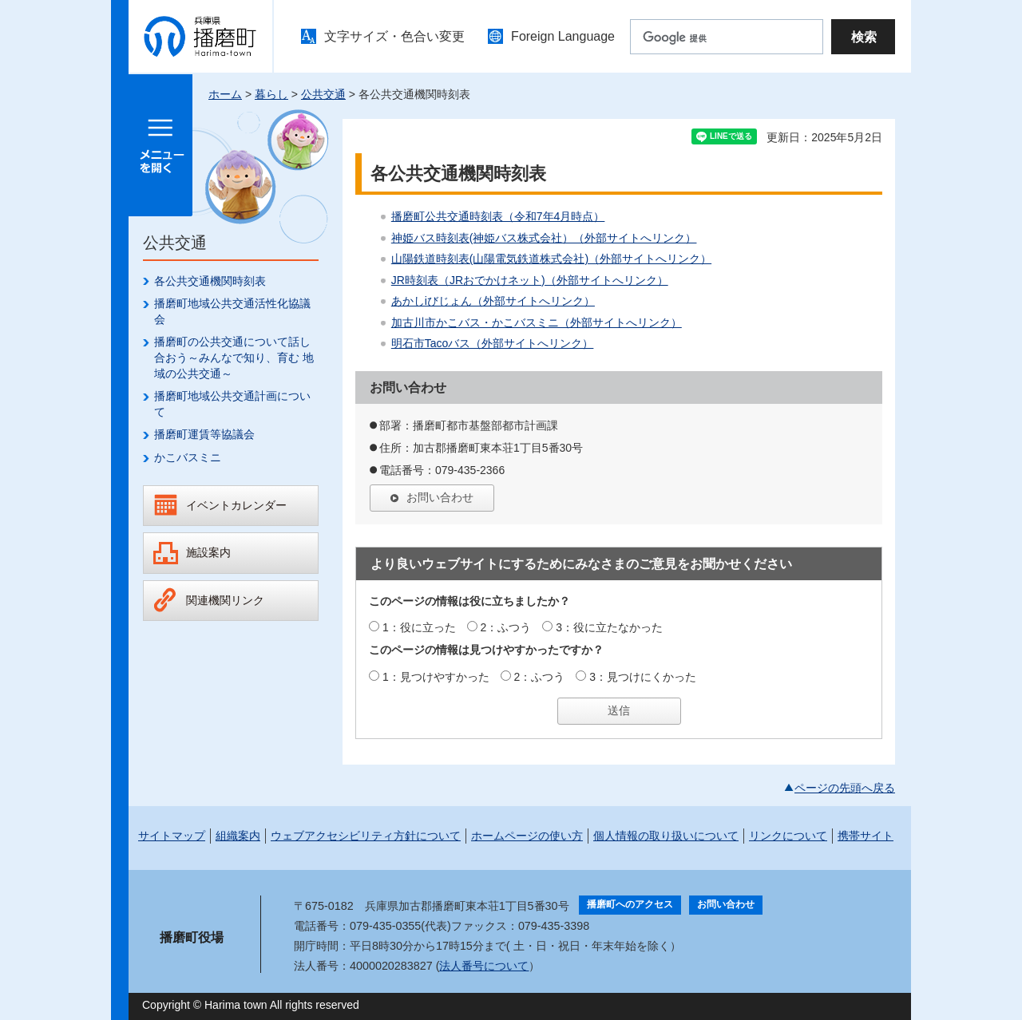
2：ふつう (506, 627)
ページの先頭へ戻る (844, 787)
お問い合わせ (439, 497)
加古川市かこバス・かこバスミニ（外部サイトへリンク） (536, 322)
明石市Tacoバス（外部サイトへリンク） (492, 343)
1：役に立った (419, 627)
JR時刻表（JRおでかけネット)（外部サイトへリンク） (529, 280)
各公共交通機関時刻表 (210, 281)
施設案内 (208, 552)
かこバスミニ (187, 457)
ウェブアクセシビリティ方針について (366, 835)
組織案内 (238, 835)
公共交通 (323, 94)
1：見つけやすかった (435, 676)
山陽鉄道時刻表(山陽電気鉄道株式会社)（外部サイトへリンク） (551, 258)
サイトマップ (171, 835)
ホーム (225, 94)
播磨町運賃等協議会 (204, 434)
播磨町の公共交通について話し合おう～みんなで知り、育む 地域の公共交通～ (234, 357)
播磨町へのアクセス (630, 904)
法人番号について (484, 965)
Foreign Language (563, 36)
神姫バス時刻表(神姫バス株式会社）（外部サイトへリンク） (544, 237)
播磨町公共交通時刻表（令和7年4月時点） (498, 216)
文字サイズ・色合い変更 (394, 36)
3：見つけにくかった (642, 676)
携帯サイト (865, 835)
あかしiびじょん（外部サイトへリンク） (493, 301)
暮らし (271, 94)
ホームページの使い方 (527, 835)
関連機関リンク (225, 600)
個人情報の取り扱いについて (666, 835)
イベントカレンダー (236, 505)
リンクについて (788, 835)
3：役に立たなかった (609, 627)
